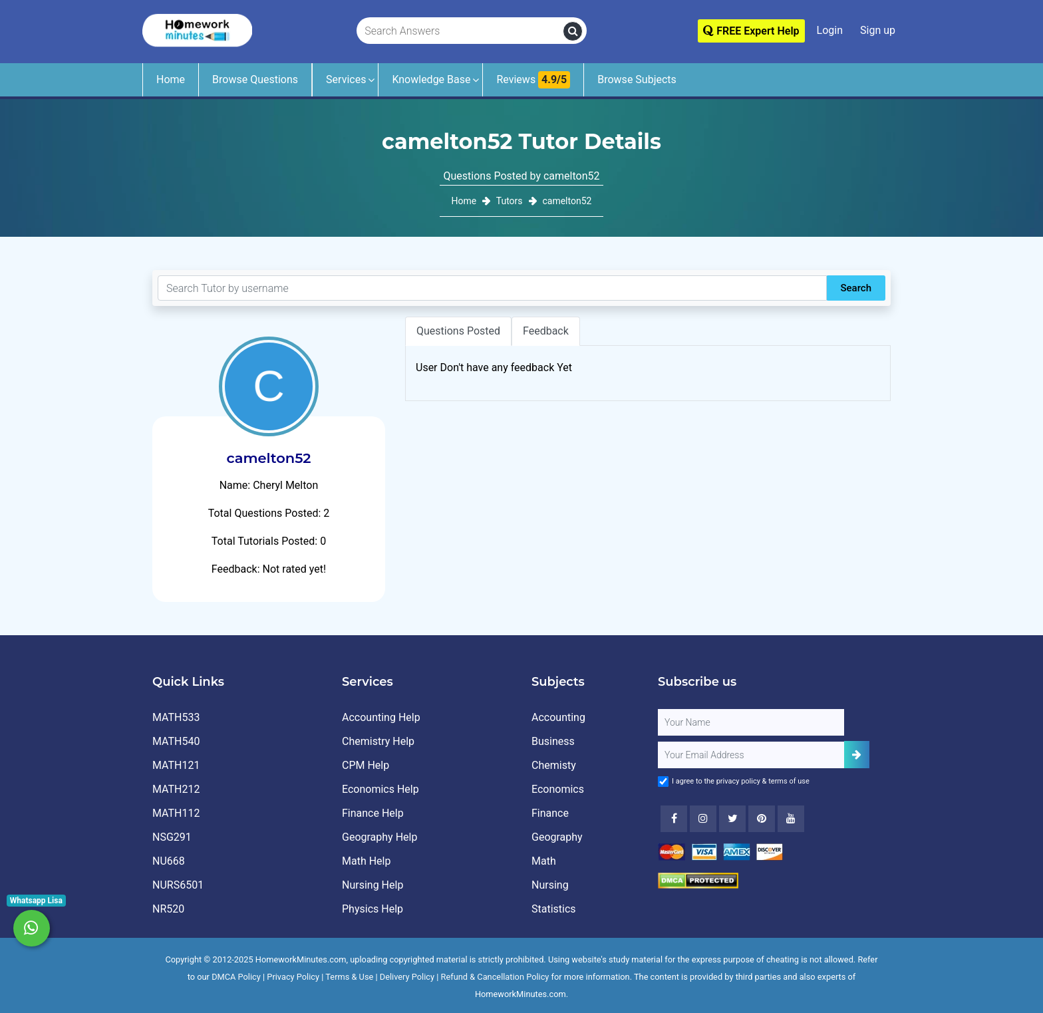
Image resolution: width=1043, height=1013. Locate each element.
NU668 (168, 861)
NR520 (168, 909)
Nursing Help (372, 885)
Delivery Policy (407, 977)
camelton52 (566, 201)
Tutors (509, 201)
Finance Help (373, 813)
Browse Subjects (636, 79)
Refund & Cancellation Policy (495, 977)
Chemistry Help (378, 741)
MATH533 (176, 717)
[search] (573, 31)
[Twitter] (732, 818)
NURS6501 (178, 885)
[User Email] (751, 755)
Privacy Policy (293, 977)
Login (830, 30)
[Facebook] (674, 818)
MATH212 (176, 789)
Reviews (533, 79)
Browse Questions (255, 79)
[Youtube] (761, 818)
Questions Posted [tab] (458, 331)
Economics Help (380, 789)
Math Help (366, 861)
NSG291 (172, 837)
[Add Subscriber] (856, 754)
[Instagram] (703, 818)
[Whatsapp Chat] (31, 928)
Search (855, 288)
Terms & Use (349, 977)
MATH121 (176, 765)
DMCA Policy (236, 977)
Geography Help (379, 837)
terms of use (789, 781)
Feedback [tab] (546, 331)
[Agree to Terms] (663, 781)
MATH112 (176, 813)
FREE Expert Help (751, 31)
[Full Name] (751, 722)
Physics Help (372, 909)
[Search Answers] (460, 31)
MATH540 (176, 741)
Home (170, 79)
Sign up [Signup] (877, 30)
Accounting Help (381, 717)
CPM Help (365, 765)
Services (346, 79)
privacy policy (738, 781)
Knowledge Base (431, 79)
